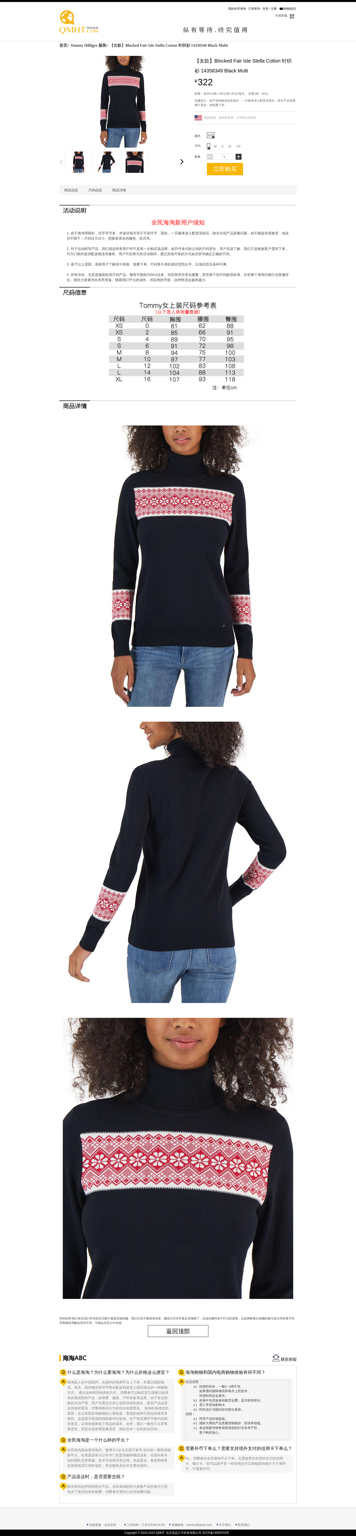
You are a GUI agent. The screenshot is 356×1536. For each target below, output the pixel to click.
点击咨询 (110, 1525)
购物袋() (287, 8)
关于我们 (225, 1525)
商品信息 (71, 190)
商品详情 (119, 190)
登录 (265, 8)
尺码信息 (95, 190)
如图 (211, 136)
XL (230, 146)
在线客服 (281, 15)
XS (239, 146)
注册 (274, 8)
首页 (63, 45)
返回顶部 (178, 1331)
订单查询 (254, 8)
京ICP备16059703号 (215, 1533)
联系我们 (244, 1525)
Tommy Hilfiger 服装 (88, 45)
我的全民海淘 (237, 8)
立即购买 (225, 169)
